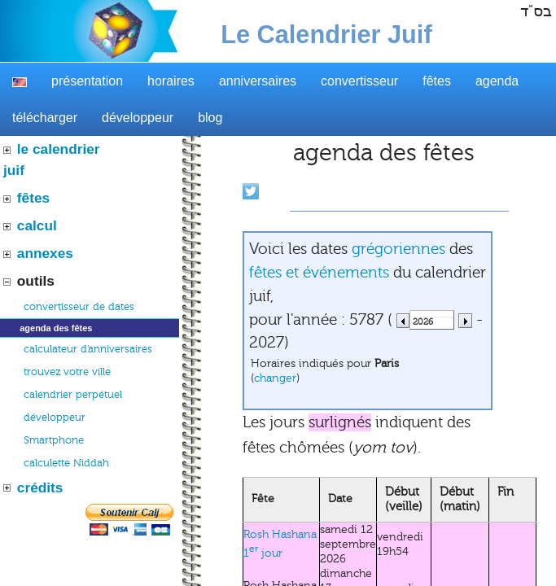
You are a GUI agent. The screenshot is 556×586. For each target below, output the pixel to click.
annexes (45, 253)
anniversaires (257, 81)
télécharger (44, 118)
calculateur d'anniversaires (88, 349)
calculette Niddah (66, 463)
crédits (40, 487)
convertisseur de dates (79, 307)
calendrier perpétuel (73, 394)
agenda (497, 81)
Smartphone (54, 440)
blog (210, 118)
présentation (87, 81)
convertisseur (359, 81)
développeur (137, 118)
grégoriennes (398, 249)
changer (275, 378)
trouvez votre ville (67, 372)
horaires (171, 81)
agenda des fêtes (56, 328)
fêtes (436, 81)
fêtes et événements (319, 273)
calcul (37, 225)
